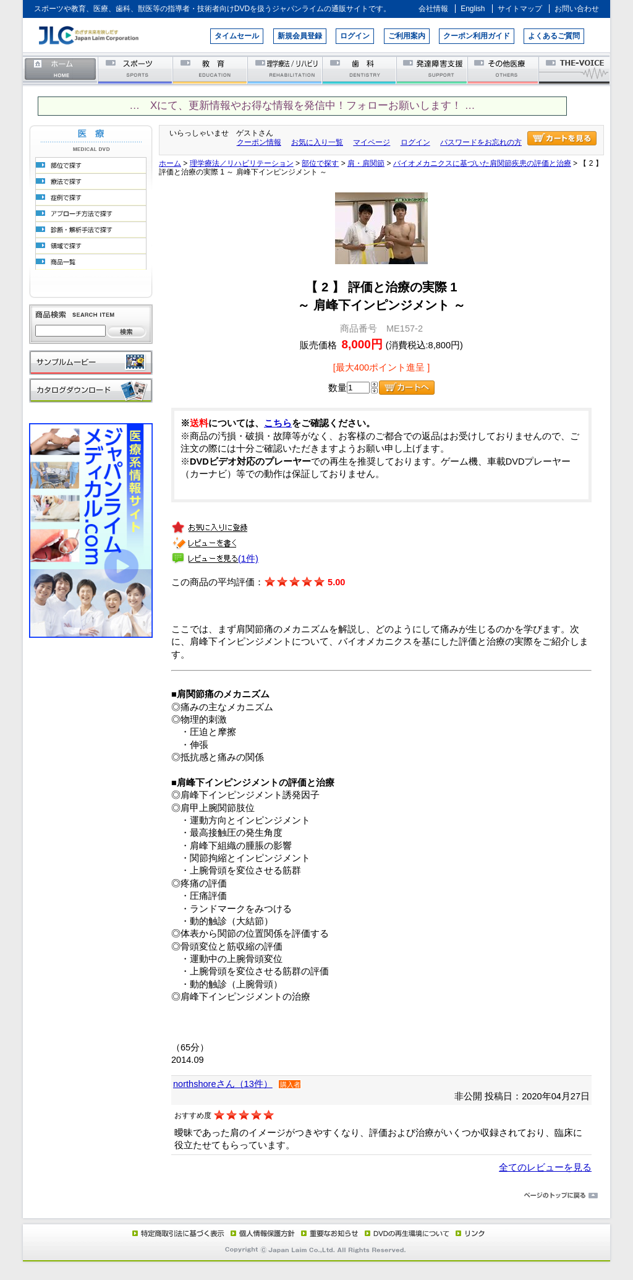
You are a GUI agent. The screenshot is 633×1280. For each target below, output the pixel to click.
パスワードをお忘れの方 (481, 142)
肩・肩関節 (365, 163)
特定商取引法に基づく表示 (177, 1233)
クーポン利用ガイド (476, 36)
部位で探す (320, 163)
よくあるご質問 (554, 36)
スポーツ (135, 70)
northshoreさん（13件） (223, 1084)
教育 (210, 70)
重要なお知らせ (327, 1233)
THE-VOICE (575, 70)
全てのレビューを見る (545, 1167)
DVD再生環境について (407, 1233)
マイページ (371, 142)
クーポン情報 (259, 142)
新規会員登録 (300, 36)
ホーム (60, 70)
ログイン (355, 36)
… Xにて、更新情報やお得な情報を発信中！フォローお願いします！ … (302, 105)
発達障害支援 (433, 70)
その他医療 (504, 70)
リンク (469, 1233)
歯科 (360, 70)
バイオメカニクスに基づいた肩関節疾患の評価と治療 (482, 163)
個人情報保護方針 (261, 1233)
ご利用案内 (406, 36)
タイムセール (237, 36)
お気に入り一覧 (317, 142)
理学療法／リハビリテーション (285, 70)
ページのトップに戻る (316, 1195)
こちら (278, 423)
